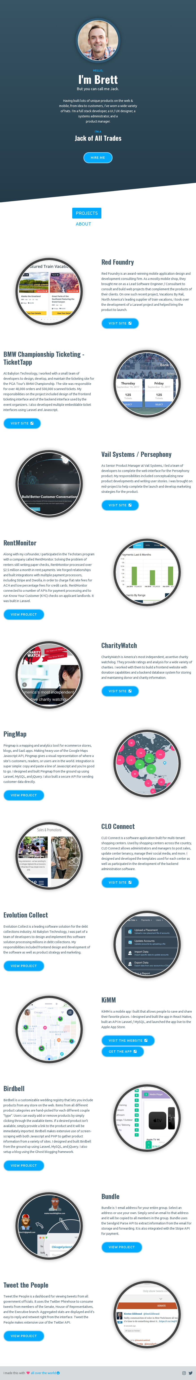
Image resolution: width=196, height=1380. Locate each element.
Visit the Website (128, 1040)
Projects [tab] (87, 213)
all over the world (43, 1373)
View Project (24, 614)
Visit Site (120, 323)
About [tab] (83, 223)
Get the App (123, 1051)
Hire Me (98, 157)
